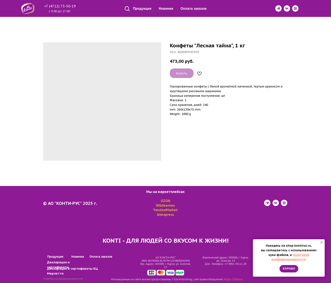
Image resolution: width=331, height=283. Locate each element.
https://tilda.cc (233, 279)
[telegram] (267, 205)
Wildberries (165, 205)
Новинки (166, 8)
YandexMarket (165, 210)
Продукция (142, 8)
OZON (165, 201)
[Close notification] (321, 242)
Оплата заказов (193, 8)
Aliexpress (165, 214)
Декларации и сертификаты (69, 269)
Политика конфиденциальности (63, 278)
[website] (284, 205)
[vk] (276, 205)
